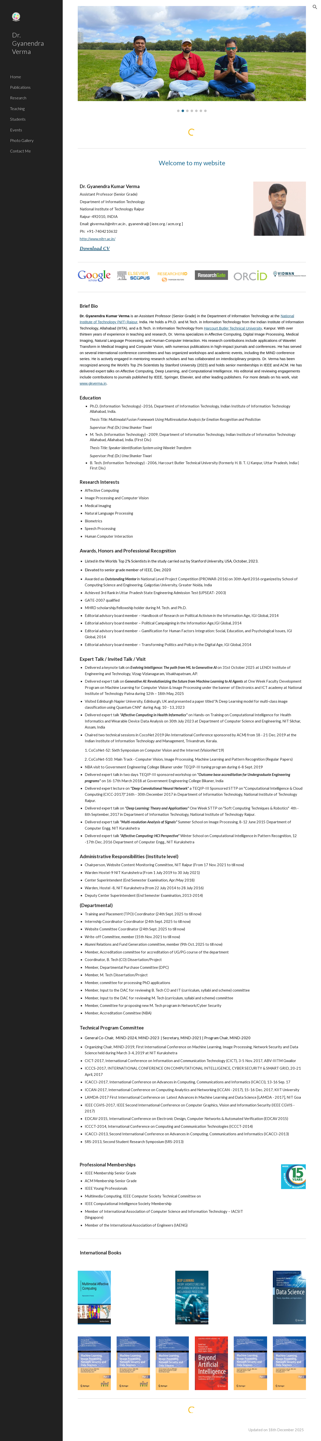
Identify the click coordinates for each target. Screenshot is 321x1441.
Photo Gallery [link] (22, 140)
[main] (192, 162)
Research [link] (18, 97)
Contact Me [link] (20, 150)
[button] (315, 7)
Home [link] (15, 76)
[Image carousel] (192, 59)
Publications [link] (20, 87)
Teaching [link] (17, 108)
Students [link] (18, 119)
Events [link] (16, 129)
